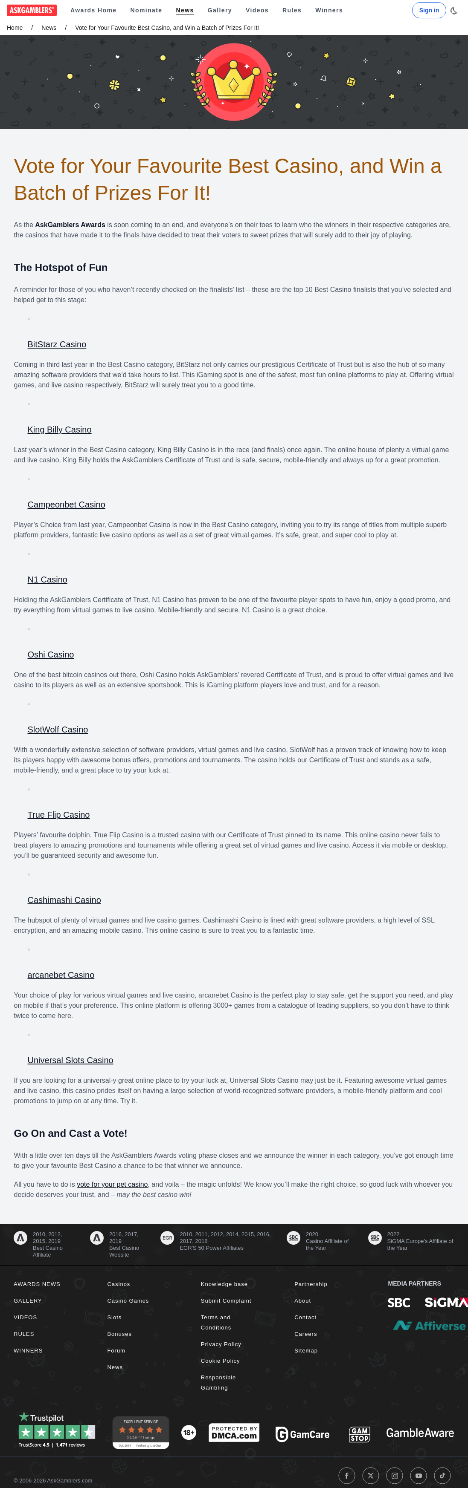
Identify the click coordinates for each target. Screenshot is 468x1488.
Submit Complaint (226, 1301)
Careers (305, 1334)
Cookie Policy (220, 1361)
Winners (329, 10)
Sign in (429, 10)
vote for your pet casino (112, 1184)
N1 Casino (47, 579)
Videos (257, 10)
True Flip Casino (59, 814)
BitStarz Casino (57, 344)
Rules (292, 10)
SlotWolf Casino (58, 729)
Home (15, 27)
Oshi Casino (51, 654)
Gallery (220, 10)
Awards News (37, 1284)
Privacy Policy (221, 1344)
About (302, 1301)
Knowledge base (224, 1284)
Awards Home (93, 10)
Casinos (118, 1284)
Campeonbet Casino (66, 504)
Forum (116, 1350)
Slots (114, 1317)
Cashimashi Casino (64, 900)
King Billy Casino (60, 429)
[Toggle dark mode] (453, 10)
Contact (305, 1317)
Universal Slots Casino (70, 1060)
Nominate (147, 10)
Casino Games (128, 1301)
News (185, 10)
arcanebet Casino (61, 975)
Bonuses (119, 1334)
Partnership (310, 1284)
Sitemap (306, 1350)
